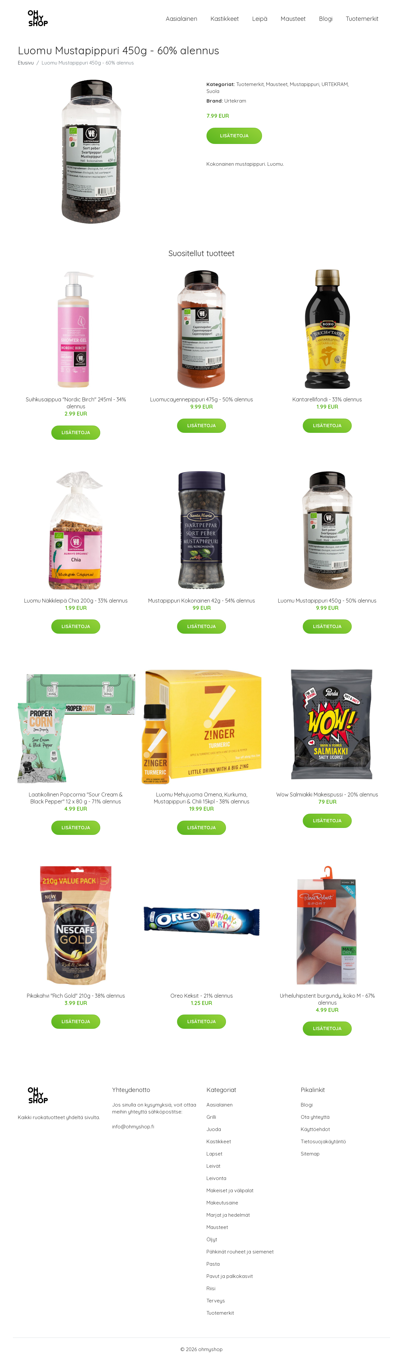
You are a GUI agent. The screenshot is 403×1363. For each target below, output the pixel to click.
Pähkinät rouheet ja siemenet (240, 1254)
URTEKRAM (335, 86)
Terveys (215, 1303)
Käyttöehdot (315, 1131)
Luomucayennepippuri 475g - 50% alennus (201, 401)
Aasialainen (181, 19)
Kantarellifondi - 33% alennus (327, 401)
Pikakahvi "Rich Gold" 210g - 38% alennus (76, 997)
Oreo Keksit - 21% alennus (201, 997)
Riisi (210, 1291)
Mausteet (293, 19)
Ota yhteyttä (315, 1119)
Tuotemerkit (362, 19)
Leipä (259, 19)
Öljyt (211, 1242)
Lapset (214, 1156)
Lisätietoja (234, 138)
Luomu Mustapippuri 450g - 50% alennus (327, 602)
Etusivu (26, 65)
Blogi (326, 19)
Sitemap (310, 1156)
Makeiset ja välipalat (229, 1193)
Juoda (213, 1131)
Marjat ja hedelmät (228, 1217)
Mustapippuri (304, 86)
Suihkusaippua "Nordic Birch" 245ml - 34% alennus (76, 405)
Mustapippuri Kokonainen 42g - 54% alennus (201, 602)
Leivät (213, 1168)
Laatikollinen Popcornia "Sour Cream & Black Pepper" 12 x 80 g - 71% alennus (76, 800)
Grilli (211, 1119)
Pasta (213, 1266)
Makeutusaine (222, 1205)
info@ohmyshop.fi (133, 1129)
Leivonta (216, 1180)
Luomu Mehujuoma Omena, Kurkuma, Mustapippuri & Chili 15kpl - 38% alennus (201, 800)
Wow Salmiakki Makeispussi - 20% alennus (327, 797)
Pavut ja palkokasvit (229, 1278)
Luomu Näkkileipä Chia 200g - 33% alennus (76, 602)
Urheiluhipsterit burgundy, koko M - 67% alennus (327, 1001)
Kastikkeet (224, 19)
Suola (212, 93)
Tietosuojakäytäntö (323, 1144)
